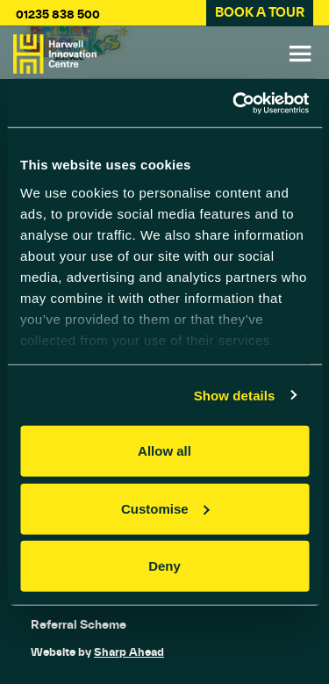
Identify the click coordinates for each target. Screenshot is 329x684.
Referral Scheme (78, 624)
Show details (234, 394)
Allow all (164, 450)
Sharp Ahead (129, 651)
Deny (164, 565)
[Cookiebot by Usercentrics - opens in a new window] (234, 102)
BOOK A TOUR (259, 12)
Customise (165, 507)
